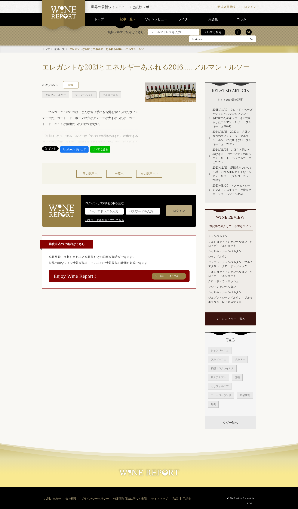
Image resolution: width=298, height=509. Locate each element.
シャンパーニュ (220, 350)
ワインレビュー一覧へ (230, 319)
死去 (213, 404)
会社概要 (71, 498)
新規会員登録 (226, 7)
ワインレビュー (156, 19)
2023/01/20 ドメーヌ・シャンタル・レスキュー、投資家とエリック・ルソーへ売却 (231, 190)
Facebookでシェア (74, 149)
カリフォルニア (220, 386)
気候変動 (245, 395)
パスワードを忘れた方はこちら (104, 220)
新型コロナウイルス (222, 368)
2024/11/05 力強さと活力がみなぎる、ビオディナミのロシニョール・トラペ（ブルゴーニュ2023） (231, 156)
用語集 (213, 19)
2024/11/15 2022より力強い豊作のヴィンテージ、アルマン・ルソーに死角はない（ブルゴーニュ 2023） (231, 138)
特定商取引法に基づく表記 (130, 498)
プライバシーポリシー (95, 498)
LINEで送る (100, 149)
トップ (99, 19)
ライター (184, 19)
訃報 (237, 377)
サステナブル (218, 377)
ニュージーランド (221, 395)
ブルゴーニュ (110, 94)
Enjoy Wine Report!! (120, 276)
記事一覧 (126, 19)
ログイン (250, 7)
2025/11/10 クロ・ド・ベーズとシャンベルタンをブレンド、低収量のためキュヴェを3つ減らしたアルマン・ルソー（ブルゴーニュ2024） (232, 118)
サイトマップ (159, 498)
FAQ (175, 498)
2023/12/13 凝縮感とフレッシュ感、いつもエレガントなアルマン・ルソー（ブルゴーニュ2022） (232, 174)
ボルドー (240, 359)
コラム (241, 19)
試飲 (70, 84)
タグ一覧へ (230, 422)
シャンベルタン (84, 94)
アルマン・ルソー (55, 94)
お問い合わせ (52, 498)
